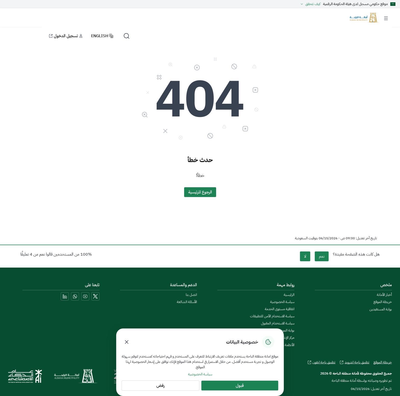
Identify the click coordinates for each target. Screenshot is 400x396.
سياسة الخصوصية (200, 374)
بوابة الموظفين (284, 330)
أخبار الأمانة (384, 294)
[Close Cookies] (127, 342)
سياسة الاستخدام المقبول (277, 323)
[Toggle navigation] (386, 17)
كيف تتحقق (309, 4)
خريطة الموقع (382, 302)
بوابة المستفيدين (380, 309)
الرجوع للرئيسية (200, 192)
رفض (160, 385)
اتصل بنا (191, 294)
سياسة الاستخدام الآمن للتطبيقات (272, 316)
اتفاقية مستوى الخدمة (279, 309)
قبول (240, 385)
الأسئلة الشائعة (187, 302)
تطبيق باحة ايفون (321, 362)
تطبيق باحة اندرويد (354, 362)
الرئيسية (289, 294)
